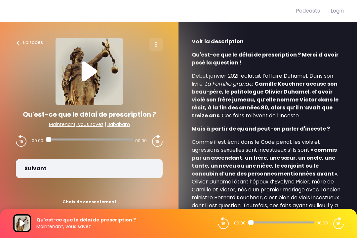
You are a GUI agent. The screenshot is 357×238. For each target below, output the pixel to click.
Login (337, 11)
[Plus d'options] (156, 44)
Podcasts (308, 11)
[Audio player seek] (89, 139)
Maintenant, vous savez (76, 124)
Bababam (118, 124)
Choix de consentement (89, 202)
